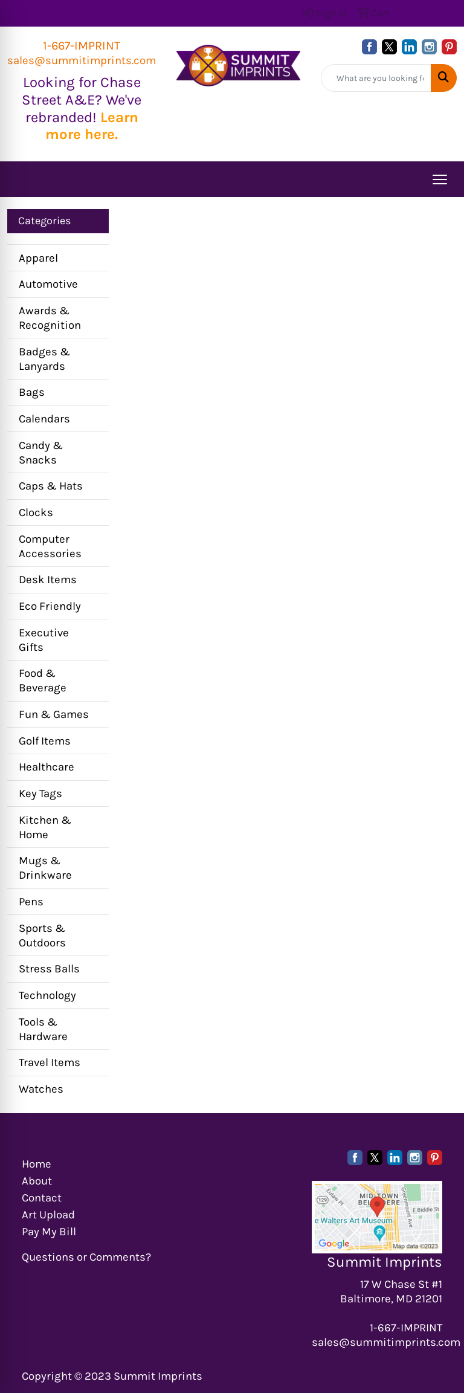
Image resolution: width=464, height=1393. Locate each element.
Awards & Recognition (50, 318)
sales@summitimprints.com (81, 60)
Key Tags (40, 793)
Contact (42, 1197)
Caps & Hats (51, 486)
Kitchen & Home (45, 827)
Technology (47, 995)
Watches (41, 1089)
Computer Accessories (50, 546)
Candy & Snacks (41, 453)
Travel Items (49, 1062)
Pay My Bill (49, 1231)
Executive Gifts (44, 640)
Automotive (48, 284)
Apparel (38, 258)
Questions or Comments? (86, 1257)
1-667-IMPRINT (81, 46)
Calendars (44, 418)
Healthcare (46, 767)
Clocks (36, 512)
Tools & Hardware (43, 1029)
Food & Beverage (42, 680)
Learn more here (91, 126)
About (37, 1181)
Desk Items (48, 579)
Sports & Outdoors (42, 935)
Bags (32, 392)
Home (36, 1164)
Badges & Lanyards (44, 359)
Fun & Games (54, 714)
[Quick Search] (376, 78)
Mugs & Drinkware (45, 868)
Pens (31, 901)
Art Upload (48, 1214)
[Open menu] (440, 179)
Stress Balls (49, 968)
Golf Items (45, 741)
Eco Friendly (50, 606)
